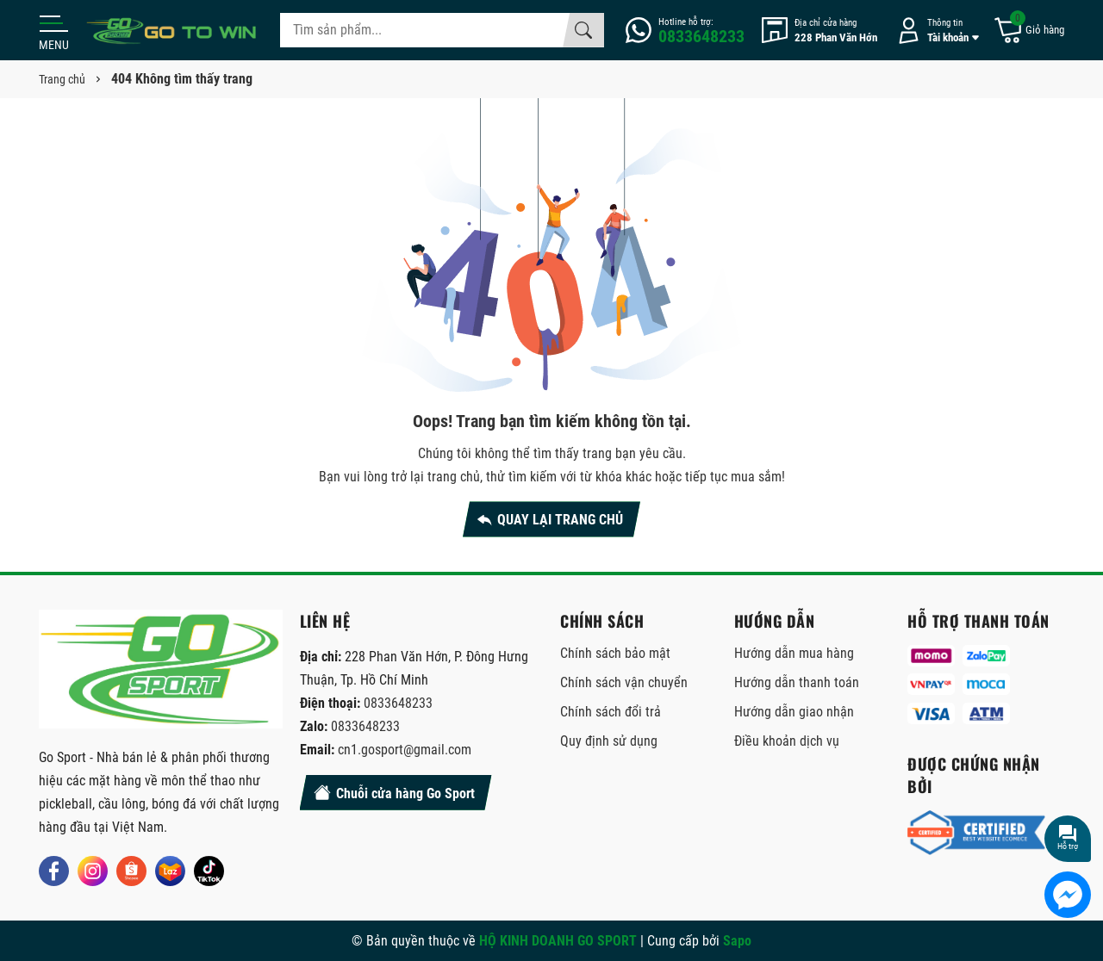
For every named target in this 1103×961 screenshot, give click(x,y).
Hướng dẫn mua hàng (794, 653)
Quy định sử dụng (608, 741)
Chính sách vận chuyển (624, 682)
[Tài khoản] (935, 31)
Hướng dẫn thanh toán (796, 682)
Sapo (737, 941)
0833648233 (398, 703)
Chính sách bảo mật (615, 653)
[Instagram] (93, 871)
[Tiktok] (209, 871)
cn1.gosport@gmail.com (404, 749)
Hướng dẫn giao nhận (794, 712)
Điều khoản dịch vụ (786, 741)
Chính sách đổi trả (610, 712)
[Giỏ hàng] (1028, 31)
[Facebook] (54, 871)
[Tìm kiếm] (583, 30)
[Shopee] (131, 871)
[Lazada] (170, 871)
